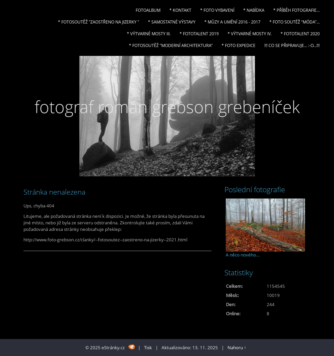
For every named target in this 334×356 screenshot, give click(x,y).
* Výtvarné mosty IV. (250, 34)
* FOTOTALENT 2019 (199, 34)
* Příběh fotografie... (296, 10)
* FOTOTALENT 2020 (300, 34)
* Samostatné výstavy (171, 22)
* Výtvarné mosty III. (149, 34)
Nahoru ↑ (237, 348)
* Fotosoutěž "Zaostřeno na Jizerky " (98, 22)
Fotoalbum (148, 10)
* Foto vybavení (217, 10)
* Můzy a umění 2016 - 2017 (232, 22)
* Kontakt (180, 10)
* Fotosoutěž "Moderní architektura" (171, 45)
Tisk (148, 348)
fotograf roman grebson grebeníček (167, 106)
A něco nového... (243, 255)
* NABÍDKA (253, 10)
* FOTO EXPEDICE (238, 45)
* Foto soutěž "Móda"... (294, 22)
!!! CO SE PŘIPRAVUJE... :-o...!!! (292, 45)
